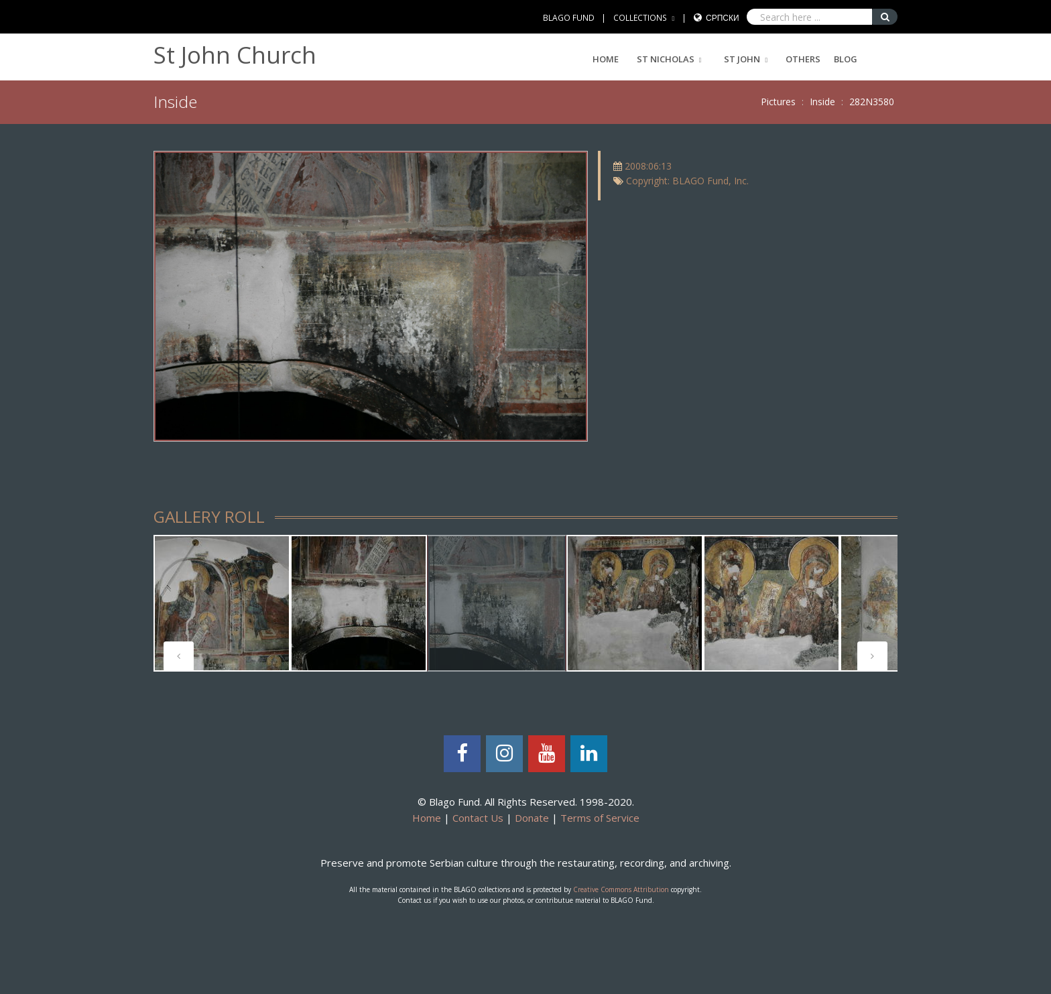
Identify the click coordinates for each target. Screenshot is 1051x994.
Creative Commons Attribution (621, 889)
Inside (822, 101)
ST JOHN (742, 59)
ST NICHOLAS (665, 59)
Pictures (778, 101)
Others (803, 59)
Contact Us (477, 817)
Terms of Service (599, 817)
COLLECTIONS (640, 17)
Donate (532, 817)
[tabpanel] (221, 603)
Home (606, 59)
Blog (845, 59)
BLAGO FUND (569, 17)
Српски (722, 17)
